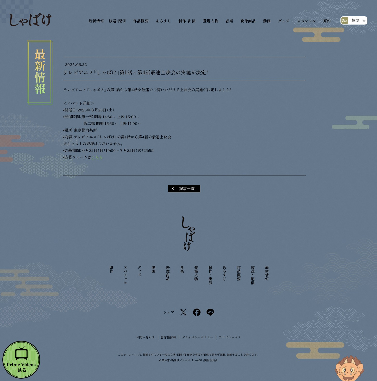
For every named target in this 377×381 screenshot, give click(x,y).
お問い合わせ (145, 337)
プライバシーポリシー (197, 337)
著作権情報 (168, 337)
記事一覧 (187, 189)
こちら (97, 157)
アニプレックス (230, 337)
